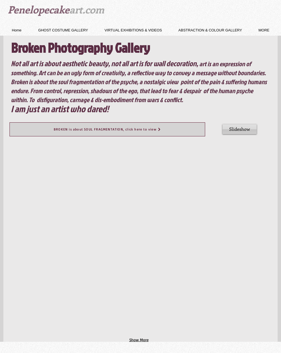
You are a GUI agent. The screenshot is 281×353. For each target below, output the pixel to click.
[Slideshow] (240, 129)
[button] (63, 30)
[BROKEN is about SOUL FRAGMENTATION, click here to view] (107, 129)
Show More (139, 339)
